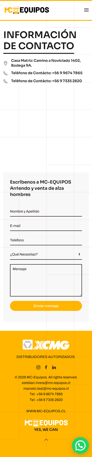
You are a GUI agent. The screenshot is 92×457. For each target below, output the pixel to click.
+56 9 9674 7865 (49, 394)
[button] (86, 10)
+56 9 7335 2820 (49, 400)
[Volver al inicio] (26, 10)
